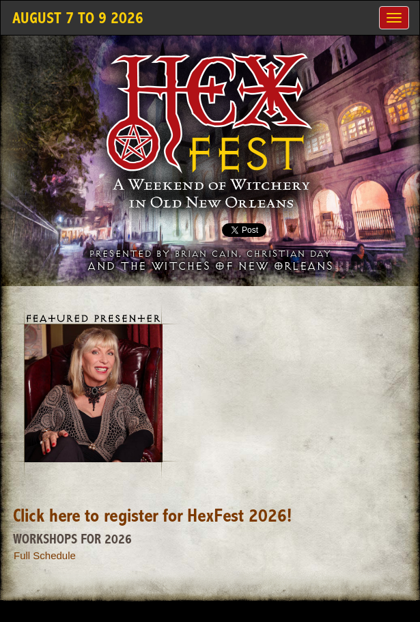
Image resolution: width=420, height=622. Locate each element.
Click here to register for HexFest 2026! (152, 516)
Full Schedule (45, 555)
